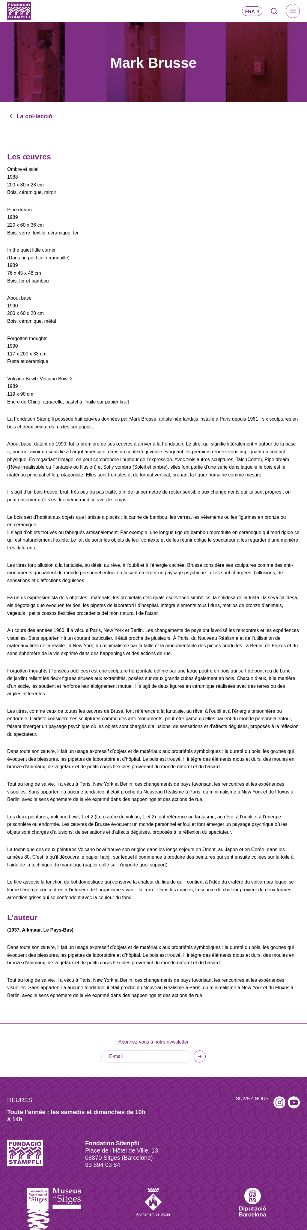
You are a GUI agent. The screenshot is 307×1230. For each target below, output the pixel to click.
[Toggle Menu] (293, 11)
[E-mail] (146, 1056)
